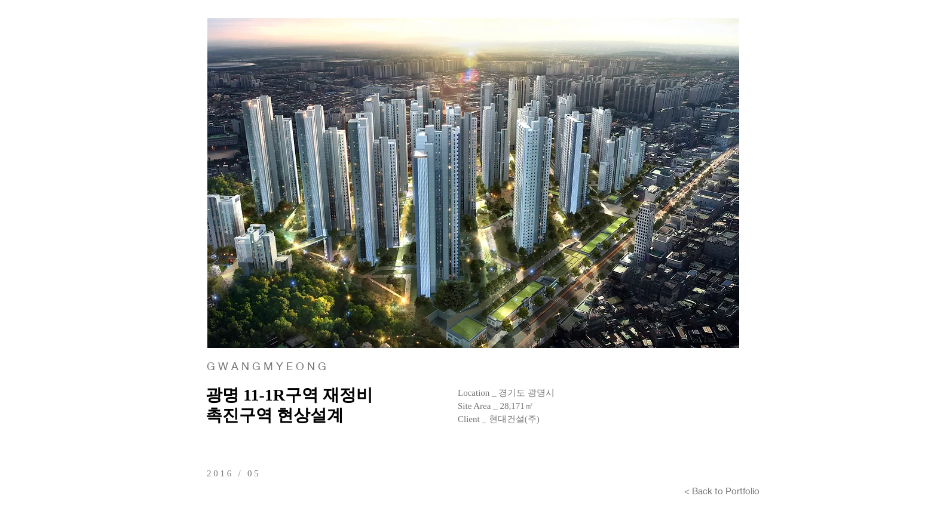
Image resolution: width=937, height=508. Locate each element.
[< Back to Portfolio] (722, 491)
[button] (473, 183)
